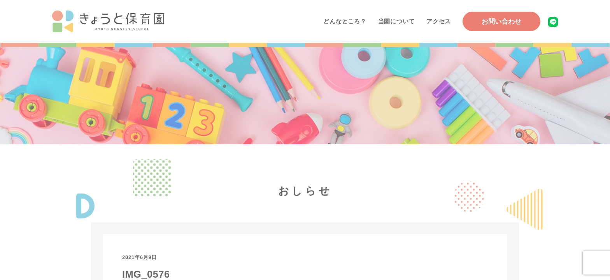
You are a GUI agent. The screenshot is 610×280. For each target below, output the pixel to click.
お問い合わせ (501, 21)
